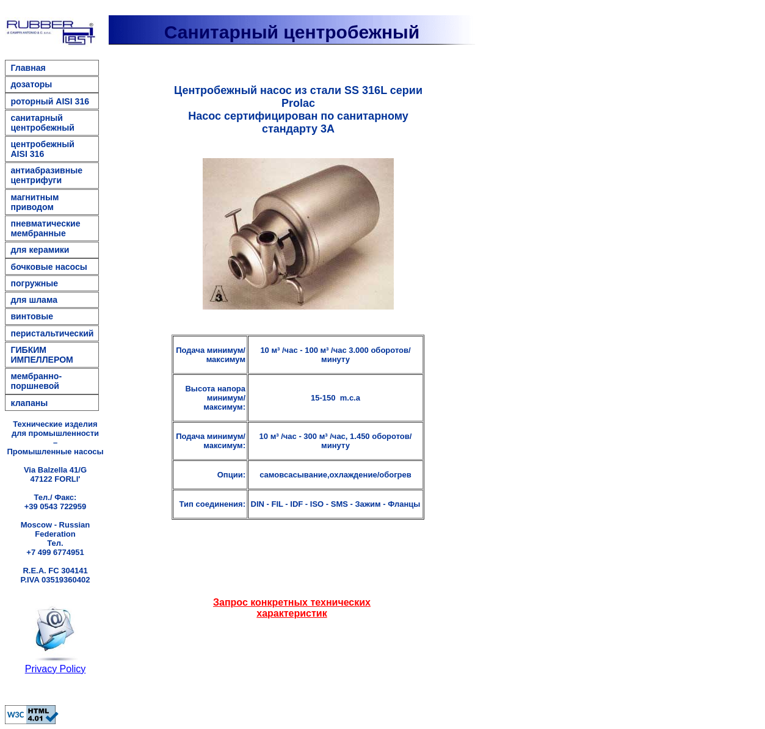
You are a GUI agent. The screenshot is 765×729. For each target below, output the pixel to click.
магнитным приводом (34, 202)
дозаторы (31, 84)
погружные (34, 283)
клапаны (29, 403)
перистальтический (51, 333)
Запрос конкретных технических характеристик (292, 607)
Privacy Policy (55, 669)
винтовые (31, 316)
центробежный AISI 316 (42, 149)
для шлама (33, 300)
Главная (27, 68)
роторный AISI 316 (49, 101)
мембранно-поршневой (36, 381)
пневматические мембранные (45, 228)
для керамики (39, 250)
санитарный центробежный (42, 122)
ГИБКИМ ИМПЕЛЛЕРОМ (41, 354)
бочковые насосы (48, 267)
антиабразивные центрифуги (46, 175)
